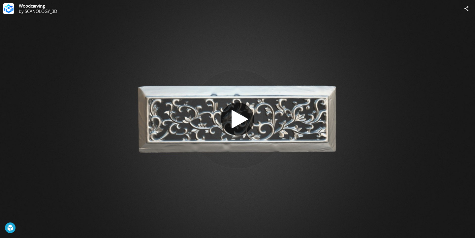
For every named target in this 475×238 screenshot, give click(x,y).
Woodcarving (32, 6)
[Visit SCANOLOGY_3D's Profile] (8, 8)
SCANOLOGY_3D (41, 11)
